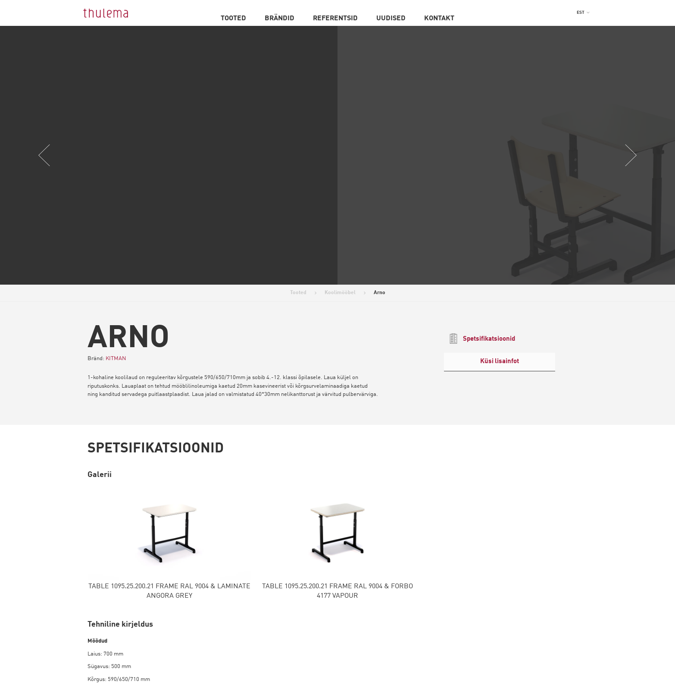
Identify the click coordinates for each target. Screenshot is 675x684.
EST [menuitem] (580, 12)
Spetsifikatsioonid (481, 338)
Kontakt (439, 18)
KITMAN (116, 358)
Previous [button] (44, 155)
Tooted (233, 18)
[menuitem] (583, 12)
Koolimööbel (340, 292)
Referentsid (335, 18)
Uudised (391, 18)
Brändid (279, 18)
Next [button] (630, 155)
